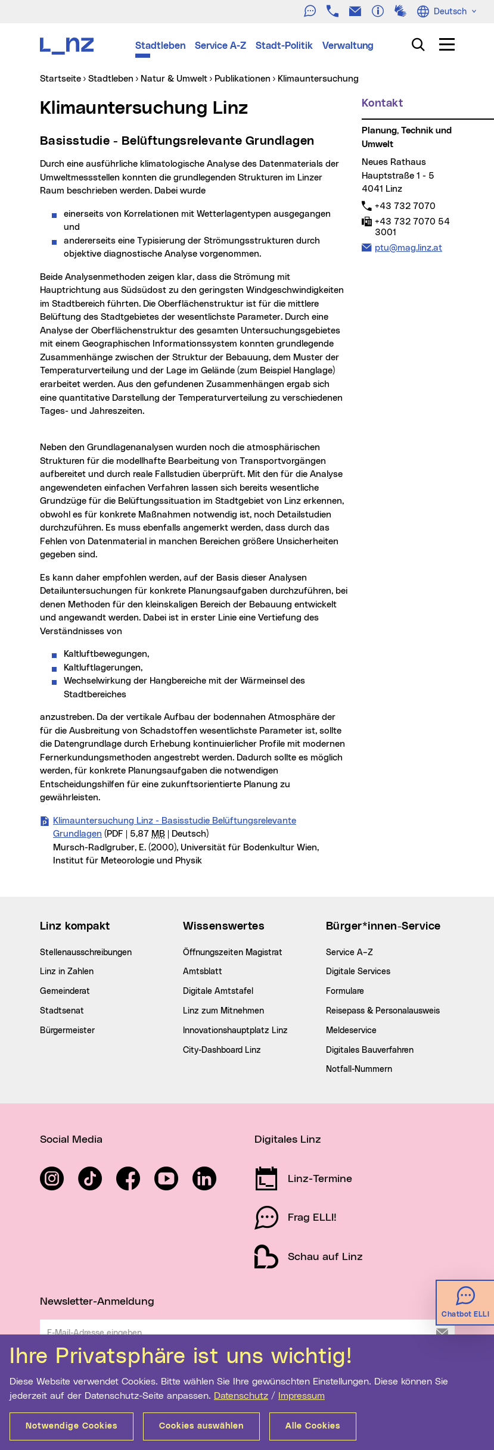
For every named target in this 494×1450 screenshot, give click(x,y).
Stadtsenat (62, 1011)
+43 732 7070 (405, 206)
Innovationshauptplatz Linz (235, 1031)
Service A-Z (220, 46)
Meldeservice (351, 1031)
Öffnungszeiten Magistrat (232, 953)
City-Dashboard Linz (222, 1050)
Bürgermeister (67, 1031)
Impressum (301, 1396)
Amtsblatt (202, 972)
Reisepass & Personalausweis (383, 1011)
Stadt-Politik (284, 46)
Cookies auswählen (201, 1426)
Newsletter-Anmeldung (97, 1301)
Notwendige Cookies (71, 1426)
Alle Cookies (312, 1426)
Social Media (71, 1139)
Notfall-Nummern (359, 1069)
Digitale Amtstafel (218, 991)
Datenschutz (241, 1396)
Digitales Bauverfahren (370, 1050)
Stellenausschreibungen (86, 953)
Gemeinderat (65, 991)
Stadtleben (160, 46)
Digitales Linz (287, 1139)
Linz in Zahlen (67, 972)
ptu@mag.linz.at (408, 247)
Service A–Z (349, 953)
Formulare (345, 991)
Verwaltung (348, 46)
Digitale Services (358, 972)
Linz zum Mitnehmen (223, 1011)
